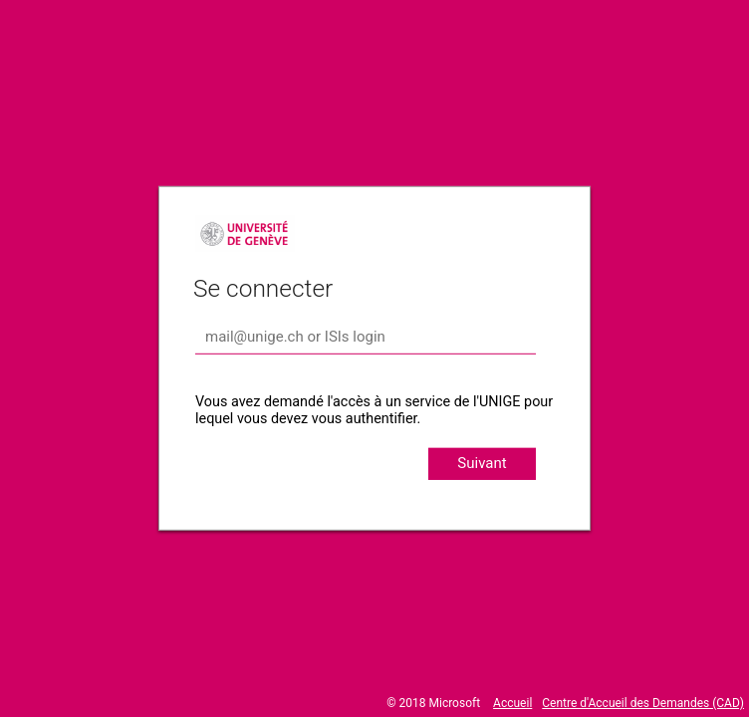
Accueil (512, 703)
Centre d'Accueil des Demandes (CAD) (643, 703)
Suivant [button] (481, 463)
